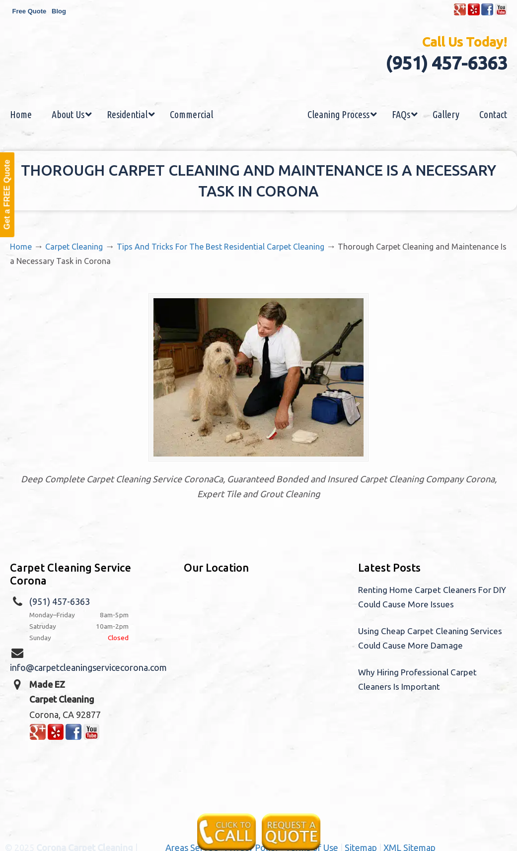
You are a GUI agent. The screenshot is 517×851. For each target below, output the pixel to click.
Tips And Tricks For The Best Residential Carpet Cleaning (220, 246)
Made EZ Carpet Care (258, 71)
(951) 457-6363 (446, 63)
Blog (59, 11)
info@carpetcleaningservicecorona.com (88, 668)
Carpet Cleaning (74, 246)
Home (21, 246)
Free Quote (29, 11)
